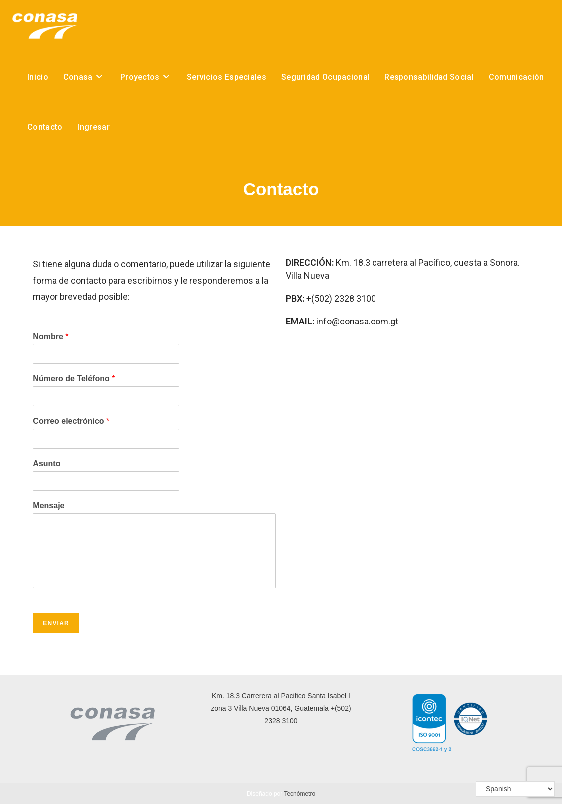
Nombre (50, 336)
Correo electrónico (71, 421)
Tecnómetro (299, 793)
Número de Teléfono (74, 378)
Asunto (46, 463)
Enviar (56, 623)
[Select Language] (515, 789)
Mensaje (48, 505)
